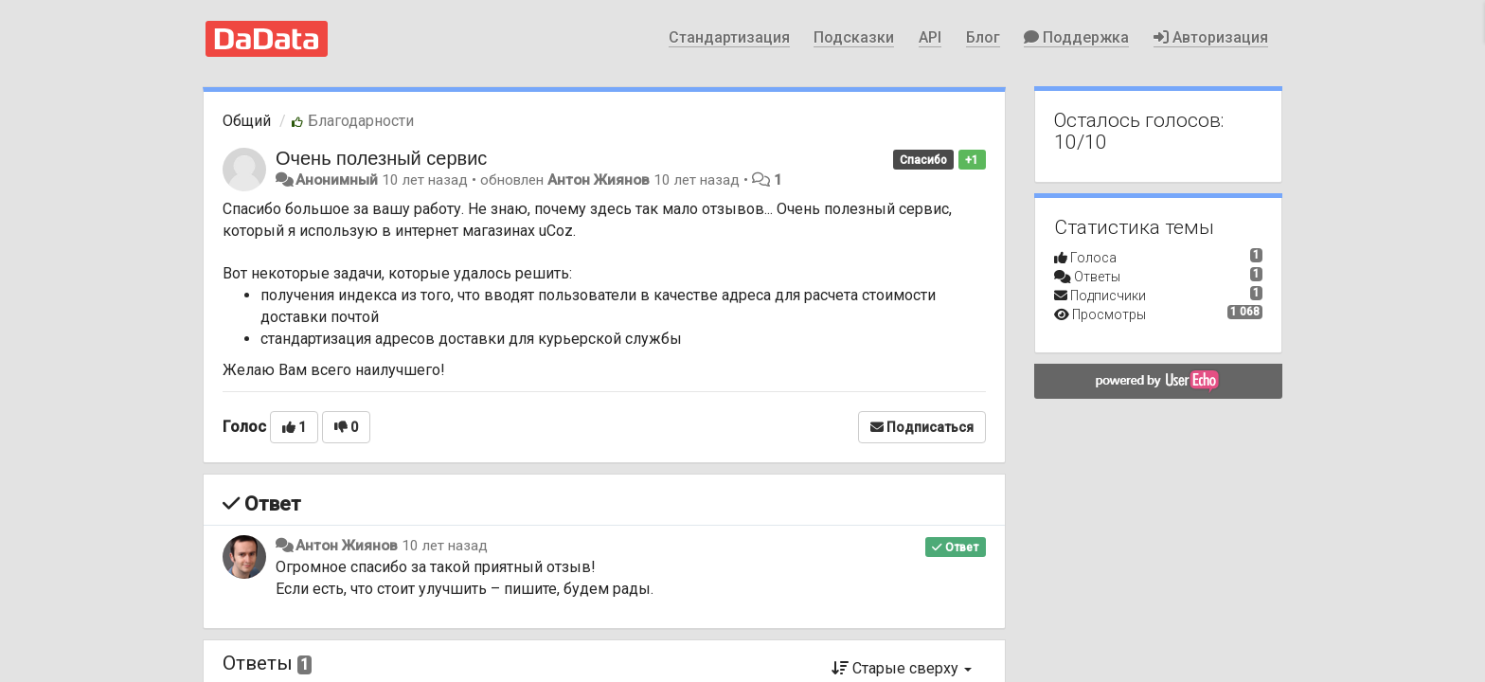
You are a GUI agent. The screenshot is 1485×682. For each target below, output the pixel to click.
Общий (247, 121)
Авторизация (1211, 37)
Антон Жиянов (598, 179)
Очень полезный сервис (381, 158)
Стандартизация (729, 37)
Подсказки (854, 37)
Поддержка (1076, 37)
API (930, 37)
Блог (983, 37)
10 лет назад (445, 545)
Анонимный (336, 179)
